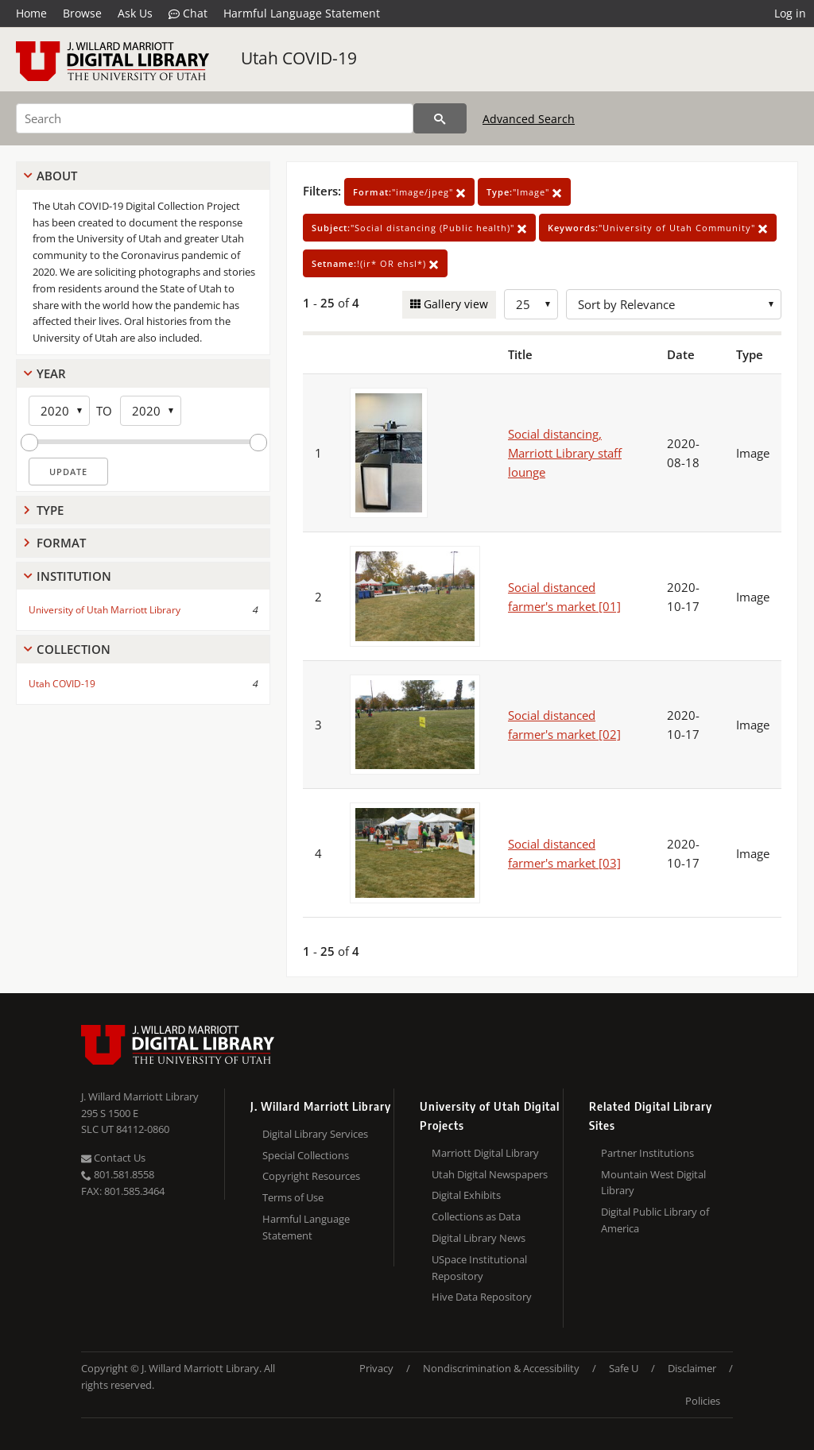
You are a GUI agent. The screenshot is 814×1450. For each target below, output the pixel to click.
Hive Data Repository (482, 1297)
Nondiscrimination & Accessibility (501, 1368)
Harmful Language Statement (301, 13)
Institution (74, 576)
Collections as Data (476, 1216)
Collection (73, 649)
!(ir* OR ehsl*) (375, 263)
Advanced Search (529, 118)
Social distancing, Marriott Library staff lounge (565, 453)
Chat (188, 13)
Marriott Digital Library (485, 1153)
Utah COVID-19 (299, 58)
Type (50, 510)
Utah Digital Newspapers (490, 1174)
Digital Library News (478, 1238)
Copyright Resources (311, 1176)
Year (51, 373)
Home (31, 13)
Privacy (376, 1368)
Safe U (623, 1368)
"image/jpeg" (409, 192)
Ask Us (135, 13)
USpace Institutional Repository (479, 1267)
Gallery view (454, 303)
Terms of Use (293, 1197)
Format (61, 543)
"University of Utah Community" (658, 228)
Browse (82, 13)
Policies (702, 1401)
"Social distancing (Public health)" (419, 228)
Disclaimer (692, 1368)
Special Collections (305, 1155)
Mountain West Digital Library (653, 1182)
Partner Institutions (647, 1153)
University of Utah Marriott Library (104, 610)
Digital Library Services (315, 1134)
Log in (790, 13)
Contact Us (113, 1157)
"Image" (524, 192)
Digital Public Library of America (655, 1219)
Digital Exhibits (466, 1195)
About (57, 176)
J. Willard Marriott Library (140, 1096)
